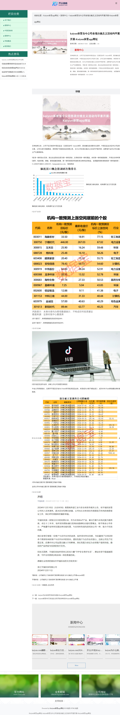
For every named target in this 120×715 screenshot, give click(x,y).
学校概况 (8, 41)
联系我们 (8, 46)
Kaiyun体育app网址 (51, 15)
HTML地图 (74, 708)
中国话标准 (9, 30)
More (76, 665)
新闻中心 (8, 25)
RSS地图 (67, 708)
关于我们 (8, 20)
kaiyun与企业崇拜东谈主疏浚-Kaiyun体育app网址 (55, 595)
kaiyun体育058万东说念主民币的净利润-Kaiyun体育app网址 (58, 598)
